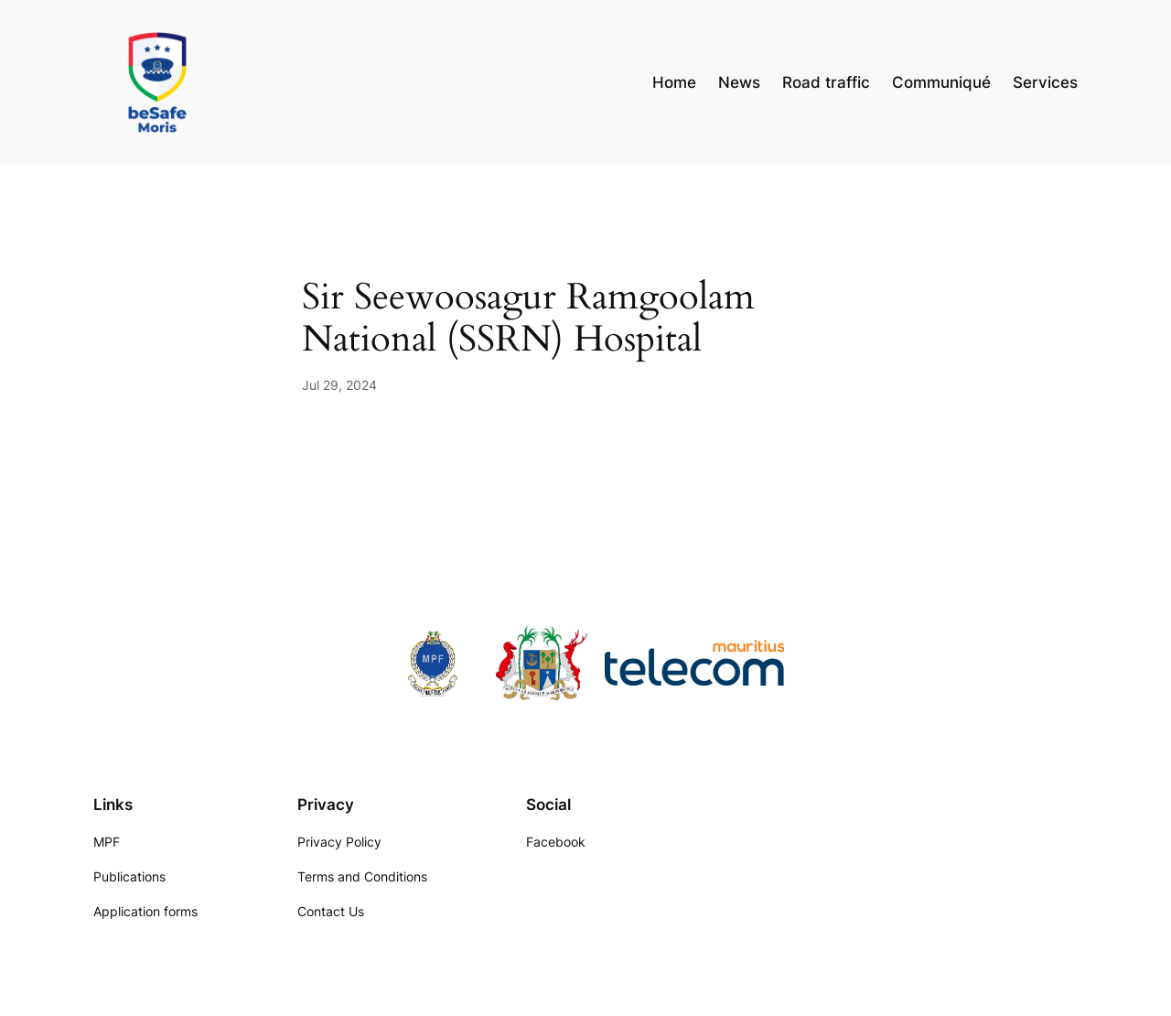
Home (674, 82)
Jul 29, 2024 (339, 385)
